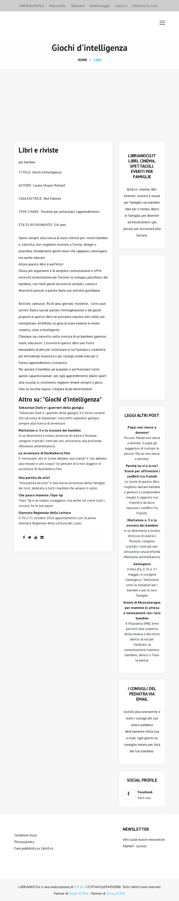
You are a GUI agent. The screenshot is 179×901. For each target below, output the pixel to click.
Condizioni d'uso (25, 835)
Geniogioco (142, 564)
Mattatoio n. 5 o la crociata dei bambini (50, 430)
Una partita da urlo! (34, 477)
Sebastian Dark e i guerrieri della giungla (51, 407)
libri (97, 60)
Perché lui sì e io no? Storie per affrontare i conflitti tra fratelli (142, 471)
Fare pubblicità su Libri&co (33, 848)
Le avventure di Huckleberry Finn (44, 453)
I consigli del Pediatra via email (142, 694)
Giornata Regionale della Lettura (45, 512)
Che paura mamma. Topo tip (41, 495)
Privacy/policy (24, 841)
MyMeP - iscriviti (134, 846)
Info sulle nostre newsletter (144, 839)
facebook (145, 792)
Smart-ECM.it (79, 893)
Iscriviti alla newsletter (140, 711)
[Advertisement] (89, 101)
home (82, 60)
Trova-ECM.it (115, 893)
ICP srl (78, 887)
